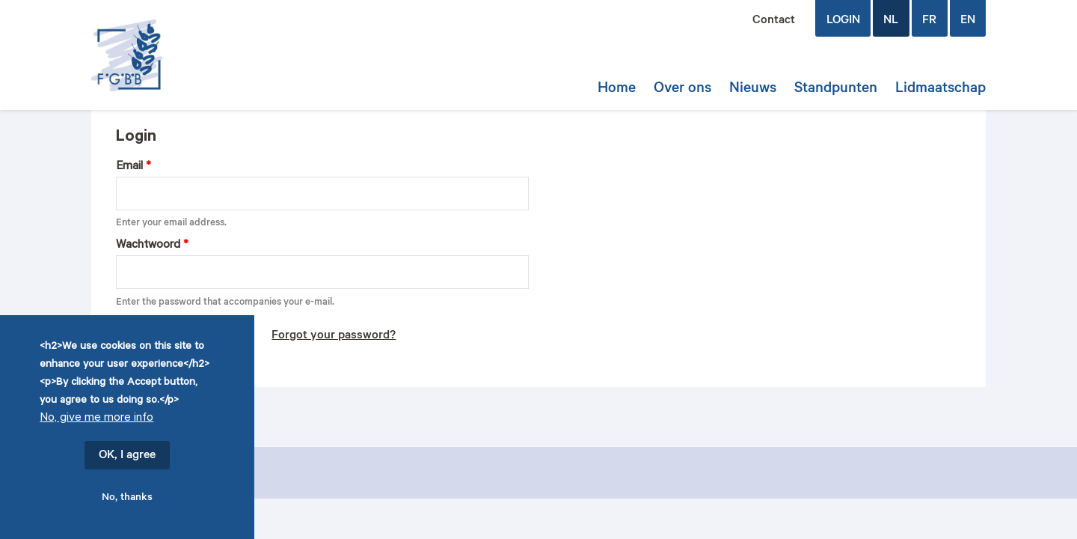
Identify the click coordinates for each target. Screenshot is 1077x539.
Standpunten (835, 90)
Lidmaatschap (940, 90)
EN (967, 21)
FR (929, 21)
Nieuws (752, 90)
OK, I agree (127, 456)
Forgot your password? (333, 336)
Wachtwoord (152, 246)
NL (890, 21)
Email (133, 167)
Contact (773, 21)
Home (617, 90)
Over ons (682, 90)
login (843, 21)
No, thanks (127, 499)
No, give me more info (96, 418)
